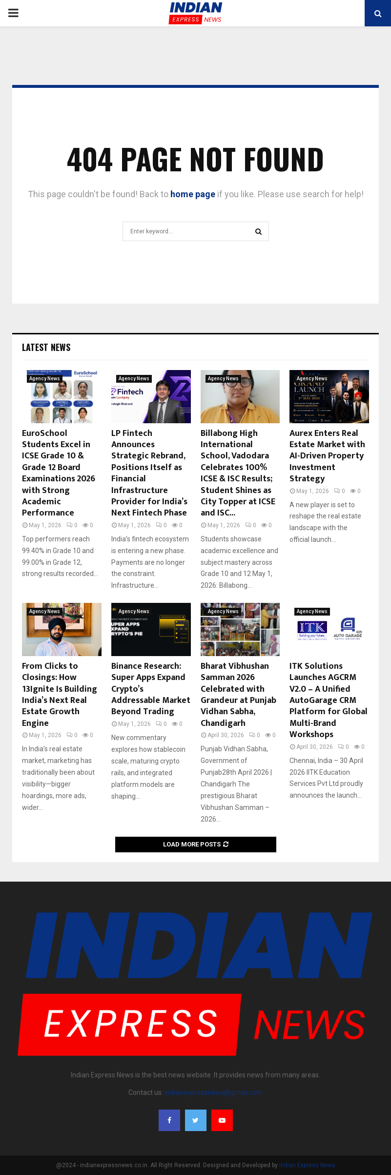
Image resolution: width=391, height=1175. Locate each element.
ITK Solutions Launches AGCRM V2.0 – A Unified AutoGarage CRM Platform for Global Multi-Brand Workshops (328, 700)
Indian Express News (307, 1165)
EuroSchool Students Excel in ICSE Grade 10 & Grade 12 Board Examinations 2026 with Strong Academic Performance (58, 473)
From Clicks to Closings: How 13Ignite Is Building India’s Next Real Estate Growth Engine (59, 695)
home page (192, 194)
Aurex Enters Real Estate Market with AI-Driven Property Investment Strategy (327, 456)
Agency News (44, 378)
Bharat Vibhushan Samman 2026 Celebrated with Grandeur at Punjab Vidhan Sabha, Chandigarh (238, 695)
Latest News (46, 347)
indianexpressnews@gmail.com (214, 1092)
